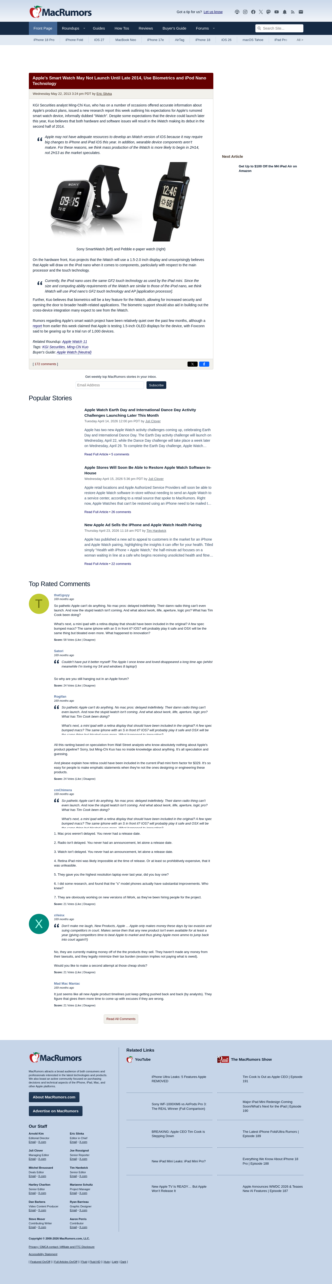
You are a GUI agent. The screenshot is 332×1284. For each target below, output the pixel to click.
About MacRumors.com (54, 1096)
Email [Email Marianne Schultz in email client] (73, 1191)
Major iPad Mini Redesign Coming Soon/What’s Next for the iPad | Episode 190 (272, 1105)
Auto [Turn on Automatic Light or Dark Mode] (107, 1261)
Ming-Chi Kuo (77, 347)
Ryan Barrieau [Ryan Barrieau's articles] (79, 1200)
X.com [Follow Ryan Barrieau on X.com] (83, 1208)
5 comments (120, 454)
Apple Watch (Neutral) (74, 352)
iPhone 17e (155, 40)
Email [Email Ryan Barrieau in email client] (73, 1208)
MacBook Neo (125, 40)
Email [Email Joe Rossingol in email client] (73, 1157)
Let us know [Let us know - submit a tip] (213, 12)
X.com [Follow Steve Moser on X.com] (42, 1225)
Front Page (43, 28)
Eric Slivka (104, 94)
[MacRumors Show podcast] (237, 12)
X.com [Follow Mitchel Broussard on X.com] (42, 1174)
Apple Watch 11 (74, 342)
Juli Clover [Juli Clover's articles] (36, 1149)
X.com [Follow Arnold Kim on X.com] (42, 1140)
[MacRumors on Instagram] (245, 12)
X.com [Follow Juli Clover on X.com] (42, 1157)
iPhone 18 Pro (44, 40)
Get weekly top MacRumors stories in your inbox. (121, 377)
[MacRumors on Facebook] (253, 12)
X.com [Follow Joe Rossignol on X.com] (83, 1157)
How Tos (122, 28)
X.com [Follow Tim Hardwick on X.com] (83, 1174)
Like (78, 639)
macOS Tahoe (253, 40)
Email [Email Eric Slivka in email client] (73, 1140)
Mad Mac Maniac (67, 983)
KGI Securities (53, 347)
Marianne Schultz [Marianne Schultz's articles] (81, 1183)
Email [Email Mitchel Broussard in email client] (32, 1174)
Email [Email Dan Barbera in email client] (32, 1208)
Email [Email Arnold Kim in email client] (32, 1140)
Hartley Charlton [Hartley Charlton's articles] (40, 1183)
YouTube (143, 1058)
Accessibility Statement (43, 1254)
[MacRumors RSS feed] (292, 12)
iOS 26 (226, 40)
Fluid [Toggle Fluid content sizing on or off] (84, 1261)
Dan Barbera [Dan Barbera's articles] (37, 1200)
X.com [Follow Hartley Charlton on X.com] (42, 1191)
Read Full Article (97, 454)
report (37, 326)
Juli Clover (153, 421)
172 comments (45, 364)
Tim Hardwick (156, 536)
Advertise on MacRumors (56, 1110)
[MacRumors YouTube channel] (276, 12)
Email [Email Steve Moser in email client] (32, 1225)
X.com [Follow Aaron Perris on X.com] (83, 1225)
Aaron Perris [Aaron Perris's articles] (78, 1217)
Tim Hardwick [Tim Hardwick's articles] (79, 1166)
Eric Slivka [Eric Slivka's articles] (77, 1132)
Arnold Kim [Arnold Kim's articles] (36, 1132)
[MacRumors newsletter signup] (300, 12)
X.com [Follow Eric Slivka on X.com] (83, 1140)
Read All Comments (121, 1019)
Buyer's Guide (174, 28)
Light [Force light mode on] (115, 1261)
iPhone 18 (202, 40)
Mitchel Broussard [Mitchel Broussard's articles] (41, 1166)
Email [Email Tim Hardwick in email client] (73, 1174)
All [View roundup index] (300, 40)
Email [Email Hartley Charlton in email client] (32, 1191)
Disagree (89, 639)
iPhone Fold (74, 40)
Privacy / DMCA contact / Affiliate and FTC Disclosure (62, 1246)
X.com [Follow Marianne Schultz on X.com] (83, 1191)
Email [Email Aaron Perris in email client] (73, 1225)
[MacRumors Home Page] (60, 12)
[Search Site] (279, 28)
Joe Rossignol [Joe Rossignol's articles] (79, 1149)
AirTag (179, 40)
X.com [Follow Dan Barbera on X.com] (42, 1208)
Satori (59, 651)
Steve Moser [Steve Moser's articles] (37, 1217)
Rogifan (60, 696)
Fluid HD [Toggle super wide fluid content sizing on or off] (95, 1261)
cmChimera (63, 790)
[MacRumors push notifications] (284, 12)
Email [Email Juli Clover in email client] (32, 1157)
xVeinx (59, 915)
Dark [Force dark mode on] (123, 1261)
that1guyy (62, 595)
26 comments (121, 512)
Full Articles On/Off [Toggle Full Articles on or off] (65, 1261)
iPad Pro (281, 40)
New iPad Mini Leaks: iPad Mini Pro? (179, 1160)
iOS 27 (99, 40)
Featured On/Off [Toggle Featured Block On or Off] (40, 1261)
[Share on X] (193, 364)
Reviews (146, 28)
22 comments (121, 569)
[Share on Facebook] (204, 364)
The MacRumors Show (251, 1058)
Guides (99, 28)
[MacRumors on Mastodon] (268, 12)
